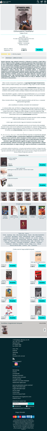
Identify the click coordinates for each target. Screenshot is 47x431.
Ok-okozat (41, 239)
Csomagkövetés (17, 379)
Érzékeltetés (34, 245)
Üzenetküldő (16, 373)
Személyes (13, 242)
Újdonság (15, 352)
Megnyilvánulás (6, 239)
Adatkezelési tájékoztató (19, 382)
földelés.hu (23, 429)
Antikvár (15, 350)
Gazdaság (9, 235)
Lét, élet (36, 238)
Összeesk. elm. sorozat (19, 356)
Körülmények (39, 236)
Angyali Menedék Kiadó (19, 388)
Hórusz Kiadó (16, 390)
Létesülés (41, 238)
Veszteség (15, 244)
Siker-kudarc (37, 241)
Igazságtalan (15, 236)
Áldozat (39, 244)
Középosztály (15, 238)
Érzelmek (24, 245)
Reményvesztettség (25, 241)
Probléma (10, 241)
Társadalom (39, 242)
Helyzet (29, 235)
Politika (5, 241)
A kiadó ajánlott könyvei (23, 204)
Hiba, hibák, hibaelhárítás (38, 235)
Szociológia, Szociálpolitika (23, 242)
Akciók (14, 354)
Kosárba (39, 50)
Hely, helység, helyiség (21, 235)
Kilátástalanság (26, 236)
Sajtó (32, 241)
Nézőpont (35, 239)
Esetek (4, 235)
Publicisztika (16, 241)
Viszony (26, 244)
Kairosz (27, 233)
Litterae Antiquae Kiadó (19, 394)
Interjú (20, 236)
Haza (14, 235)
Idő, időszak (8, 236)
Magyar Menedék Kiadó (19, 387)
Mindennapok (14, 239)
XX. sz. (34, 244)
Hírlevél (15, 372)
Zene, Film (15, 349)
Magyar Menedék (20, 412)
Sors (42, 241)
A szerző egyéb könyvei (23, 190)
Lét (32, 238)
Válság (30, 244)
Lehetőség (21, 238)
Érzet (29, 245)
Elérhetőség (16, 370)
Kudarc (32, 236)
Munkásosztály (22, 239)
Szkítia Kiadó (16, 392)
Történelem (9, 244)
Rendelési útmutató (18, 375)
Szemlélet (7, 242)
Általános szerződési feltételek (21, 381)
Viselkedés (21, 244)
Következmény (7, 238)
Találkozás (32, 242)
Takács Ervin (21, 233)
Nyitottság (29, 239)
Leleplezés (27, 238)
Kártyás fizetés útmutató (19, 377)
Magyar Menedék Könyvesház (5, 2)
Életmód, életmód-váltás (15, 245)
